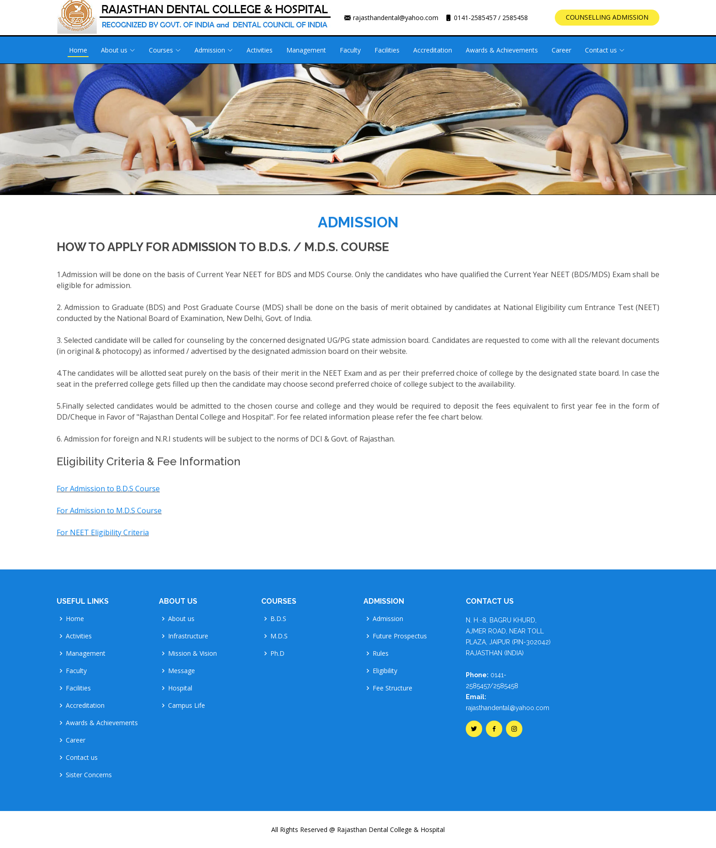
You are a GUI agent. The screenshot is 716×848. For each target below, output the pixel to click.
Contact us (82, 757)
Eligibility (385, 671)
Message (181, 671)
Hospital (180, 688)
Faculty (350, 50)
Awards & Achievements (502, 50)
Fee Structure (392, 688)
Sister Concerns (89, 775)
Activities (260, 50)
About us (181, 619)
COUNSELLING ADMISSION (607, 17)
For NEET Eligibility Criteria (103, 538)
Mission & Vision (192, 653)
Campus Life (186, 705)
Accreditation (432, 50)
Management (306, 50)
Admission (388, 619)
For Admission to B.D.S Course (108, 494)
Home (78, 50)
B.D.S (278, 619)
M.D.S (279, 636)
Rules (381, 653)
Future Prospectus (400, 636)
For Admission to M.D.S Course (109, 516)
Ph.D (277, 653)
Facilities (387, 50)
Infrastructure (188, 636)
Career (561, 50)
